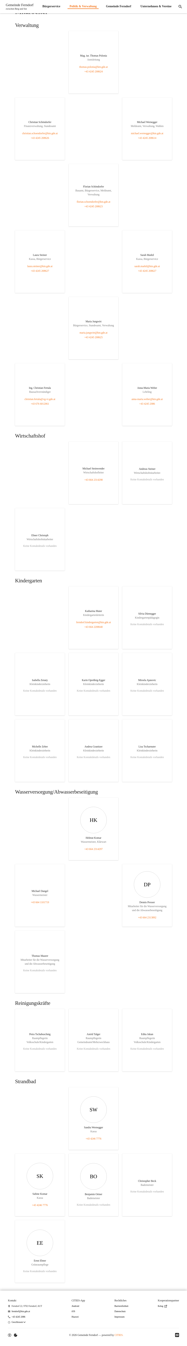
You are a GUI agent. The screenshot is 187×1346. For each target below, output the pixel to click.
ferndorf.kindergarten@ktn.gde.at (93, 622)
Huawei (75, 1317)
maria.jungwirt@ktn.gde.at (93, 332)
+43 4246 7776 (93, 1138)
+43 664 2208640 (93, 626)
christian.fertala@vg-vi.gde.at (39, 399)
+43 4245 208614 (147, 138)
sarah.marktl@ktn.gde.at (147, 266)
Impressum (120, 1317)
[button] (18, 1322)
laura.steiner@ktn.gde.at (40, 266)
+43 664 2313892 (147, 917)
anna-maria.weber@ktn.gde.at (147, 399)
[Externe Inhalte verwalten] (16, 1335)
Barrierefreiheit (121, 1306)
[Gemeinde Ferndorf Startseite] (19, 7)
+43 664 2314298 (93, 479)
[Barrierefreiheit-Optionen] (10, 1335)
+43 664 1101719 (40, 902)
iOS (73, 1311)
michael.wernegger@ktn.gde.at (147, 133)
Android (75, 1306)
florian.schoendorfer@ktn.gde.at (93, 201)
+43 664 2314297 (93, 849)
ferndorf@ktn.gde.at (21, 1311)
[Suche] (180, 7)
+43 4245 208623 (93, 206)
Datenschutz (120, 1311)
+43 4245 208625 (93, 337)
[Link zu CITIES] (177, 1335)
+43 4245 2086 (147, 403)
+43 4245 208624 (93, 71)
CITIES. (119, 1335)
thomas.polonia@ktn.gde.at (93, 66)
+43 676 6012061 (40, 403)
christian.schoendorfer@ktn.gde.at (40, 133)
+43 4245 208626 (40, 138)
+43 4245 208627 (40, 270)
